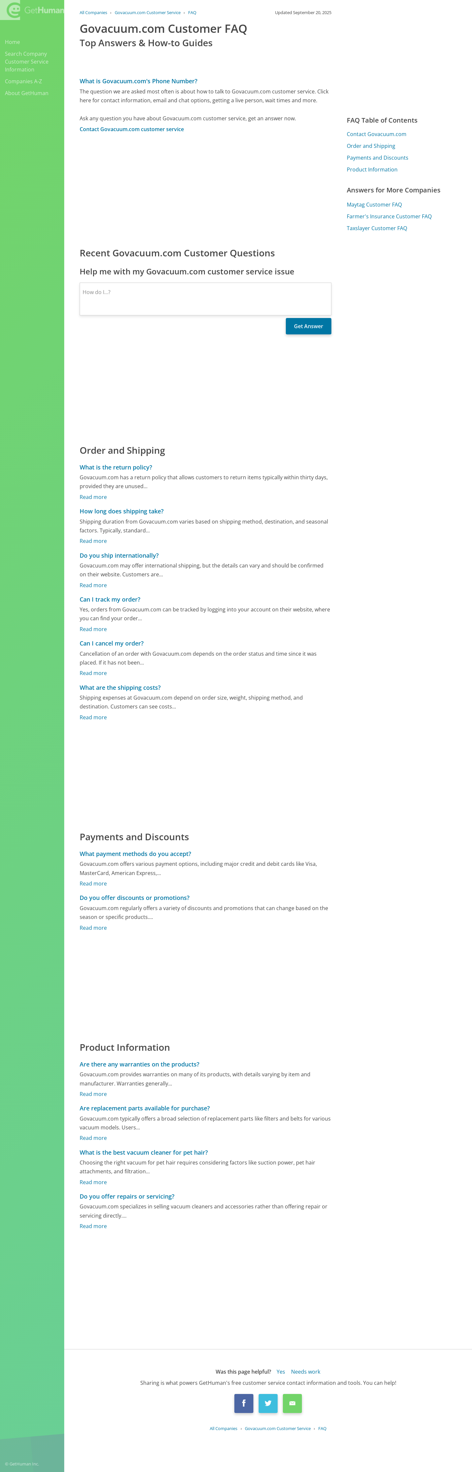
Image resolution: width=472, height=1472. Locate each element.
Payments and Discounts (377, 157)
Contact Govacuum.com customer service (132, 129)
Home (12, 42)
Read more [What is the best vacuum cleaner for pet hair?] (93, 1182)
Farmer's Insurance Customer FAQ (389, 216)
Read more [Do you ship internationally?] (93, 585)
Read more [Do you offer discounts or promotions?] (93, 927)
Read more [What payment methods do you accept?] (93, 883)
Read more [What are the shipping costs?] (93, 717)
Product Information (372, 169)
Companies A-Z (23, 81)
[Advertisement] (205, 189)
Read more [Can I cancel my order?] (93, 673)
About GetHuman (27, 93)
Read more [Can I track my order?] (93, 629)
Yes (281, 1371)
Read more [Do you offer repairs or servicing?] (93, 1226)
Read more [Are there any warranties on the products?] (93, 1094)
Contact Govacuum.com (376, 134)
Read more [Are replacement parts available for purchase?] (93, 1138)
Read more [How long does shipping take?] (93, 541)
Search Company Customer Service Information (27, 61)
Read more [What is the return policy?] (93, 497)
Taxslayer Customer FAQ (377, 228)
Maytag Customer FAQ (374, 204)
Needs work (305, 1371)
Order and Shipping (371, 145)
